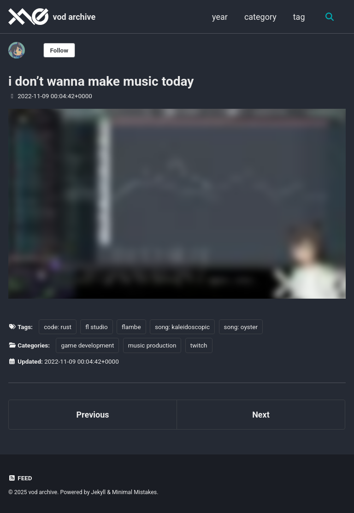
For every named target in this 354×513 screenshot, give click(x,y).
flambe (131, 326)
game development (87, 345)
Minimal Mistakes (134, 492)
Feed (20, 478)
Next (261, 414)
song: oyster (241, 326)
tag (299, 17)
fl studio (96, 326)
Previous (93, 414)
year (220, 17)
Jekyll (98, 492)
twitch (198, 345)
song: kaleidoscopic (182, 326)
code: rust (57, 326)
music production (152, 345)
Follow (59, 50)
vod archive (74, 17)
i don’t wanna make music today (101, 81)
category (260, 17)
